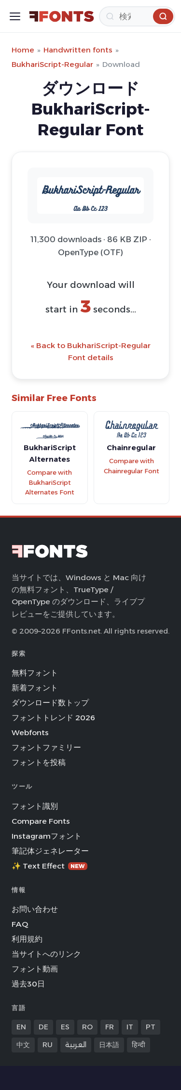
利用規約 (27, 939)
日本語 (109, 1044)
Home (23, 49)
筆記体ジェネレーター (50, 851)
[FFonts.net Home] (61, 16)
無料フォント (35, 672)
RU (47, 1044)
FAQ (20, 924)
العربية (75, 1044)
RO (87, 1027)
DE (43, 1027)
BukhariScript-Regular (52, 64)
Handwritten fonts (77, 49)
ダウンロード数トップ (50, 702)
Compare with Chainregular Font (131, 466)
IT (129, 1027)
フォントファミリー (46, 747)
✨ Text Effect (49, 865)
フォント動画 (35, 968)
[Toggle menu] (15, 16)
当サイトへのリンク (46, 954)
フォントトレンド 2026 (53, 717)
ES (65, 1027)
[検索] (137, 16)
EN (21, 1027)
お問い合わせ (35, 909)
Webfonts (30, 732)
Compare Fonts (41, 821)
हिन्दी (138, 1044)
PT (150, 1027)
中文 (23, 1044)
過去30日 (28, 983)
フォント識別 (35, 806)
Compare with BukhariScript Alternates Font (49, 482)
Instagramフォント (47, 836)
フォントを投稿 (39, 762)
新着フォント (35, 687)
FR (109, 1027)
